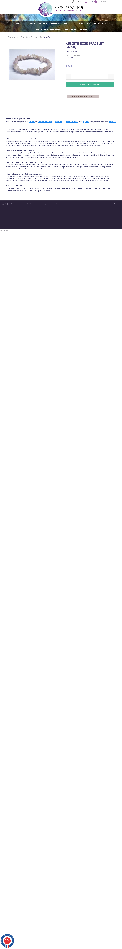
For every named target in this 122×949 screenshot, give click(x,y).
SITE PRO (83, 29)
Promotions (70, 29)
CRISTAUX (43, 24)
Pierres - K (37, 37)
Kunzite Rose (47, 37)
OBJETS (66, 24)
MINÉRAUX (55, 24)
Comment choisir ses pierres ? (48, 29)
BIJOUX (32, 24)
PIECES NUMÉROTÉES (82, 24)
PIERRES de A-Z (100, 24)
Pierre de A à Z (26, 37)
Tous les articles (13, 37)
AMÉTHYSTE (21, 24)
